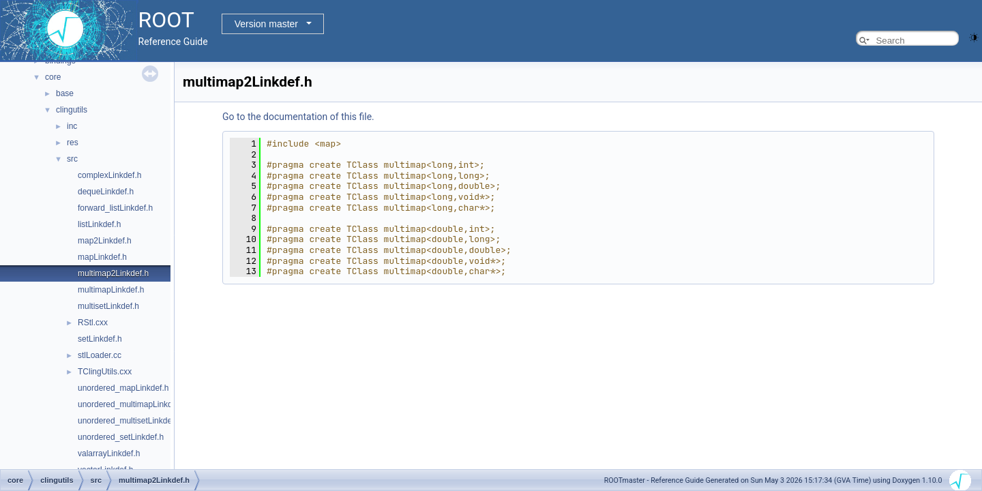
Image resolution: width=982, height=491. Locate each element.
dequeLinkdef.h (106, 191)
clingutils (71, 110)
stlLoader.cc (99, 355)
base (65, 93)
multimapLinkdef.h (111, 290)
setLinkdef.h (100, 339)
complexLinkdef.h (109, 175)
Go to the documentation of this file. (298, 116)
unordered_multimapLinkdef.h (132, 404)
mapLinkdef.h (102, 257)
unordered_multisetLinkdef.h (129, 421)
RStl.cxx (93, 322)
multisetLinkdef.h (108, 306)
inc (72, 126)
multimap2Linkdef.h (113, 273)
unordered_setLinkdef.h (121, 437)
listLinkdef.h (99, 224)
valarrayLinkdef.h (109, 453)
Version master (266, 23)
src (72, 159)
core (53, 77)
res (72, 142)
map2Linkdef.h (105, 241)
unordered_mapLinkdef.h (123, 388)
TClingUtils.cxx (105, 371)
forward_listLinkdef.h (115, 208)
